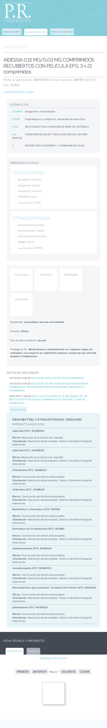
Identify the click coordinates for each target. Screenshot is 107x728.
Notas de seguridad (62, 30)
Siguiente (67, 629)
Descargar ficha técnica (53, 617)
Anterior (41, 629)
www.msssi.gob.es (29, 705)
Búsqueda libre (11, 30)
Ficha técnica (14, 610)
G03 (14, 127)
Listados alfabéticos (35, 30)
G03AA (16, 112)
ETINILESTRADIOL (31, 205)
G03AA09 (17, 105)
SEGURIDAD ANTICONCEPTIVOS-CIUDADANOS (54, 360)
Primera (25, 629)
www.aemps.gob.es (30, 692)
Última (82, 629)
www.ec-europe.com (52, 721)
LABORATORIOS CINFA (17, 86)
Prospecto (32, 610)
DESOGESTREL (28, 161)
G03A (15, 119)
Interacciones (17, 384)
